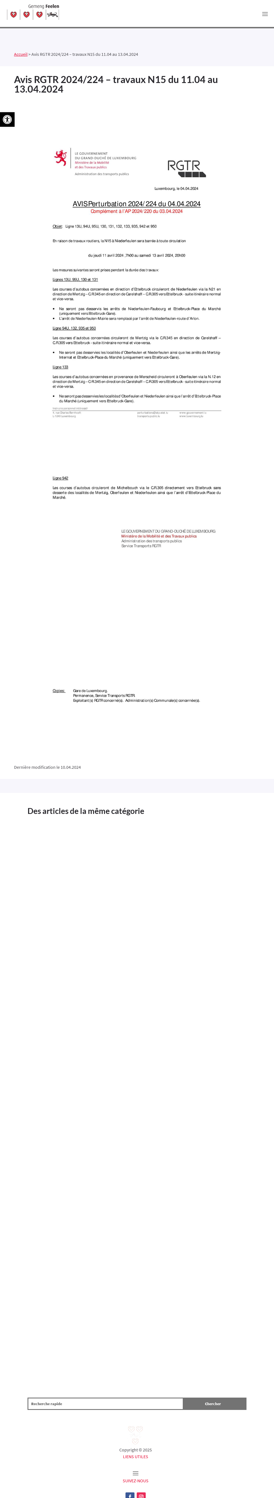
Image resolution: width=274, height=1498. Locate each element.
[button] (7, 119)
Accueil (21, 54)
